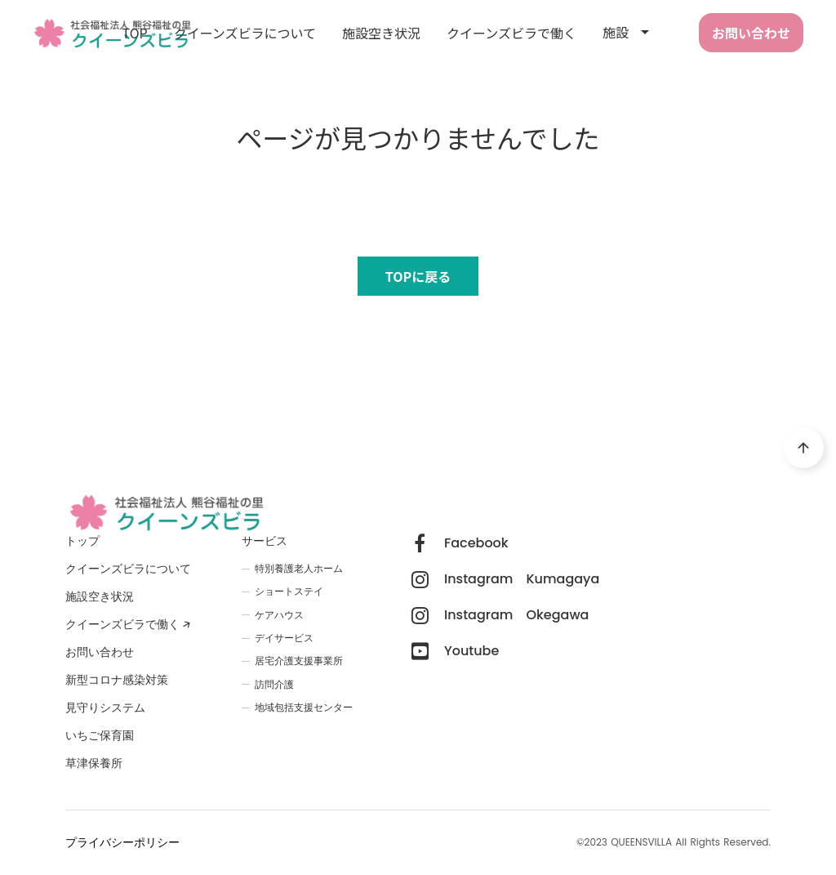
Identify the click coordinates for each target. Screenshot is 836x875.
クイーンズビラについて (245, 32)
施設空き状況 (381, 32)
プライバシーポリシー (122, 843)
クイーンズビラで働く (511, 32)
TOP (135, 32)
